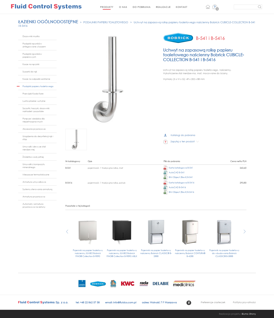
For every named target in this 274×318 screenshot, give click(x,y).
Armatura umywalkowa (34, 181)
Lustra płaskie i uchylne (34, 100)
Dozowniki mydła (31, 36)
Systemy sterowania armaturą (37, 189)
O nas (123, 7)
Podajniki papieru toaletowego (105, 22)
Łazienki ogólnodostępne (48, 21)
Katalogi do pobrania (179, 135)
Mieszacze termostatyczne (36, 174)
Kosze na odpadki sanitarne (36, 78)
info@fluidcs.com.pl (124, 302)
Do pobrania (142, 7)
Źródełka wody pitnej (33, 156)
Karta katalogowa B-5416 (179, 182)
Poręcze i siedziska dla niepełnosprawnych (34, 120)
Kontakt (181, 7)
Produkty (106, 7)
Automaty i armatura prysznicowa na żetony (34, 205)
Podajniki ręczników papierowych (32, 55)
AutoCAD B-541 (174, 172)
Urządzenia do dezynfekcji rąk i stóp (38, 138)
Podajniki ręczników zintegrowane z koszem (34, 45)
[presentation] (67, 233)
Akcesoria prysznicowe (34, 128)
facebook (188, 303)
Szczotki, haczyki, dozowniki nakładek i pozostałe (36, 110)
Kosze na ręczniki (31, 64)
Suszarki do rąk (30, 71)
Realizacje (163, 7)
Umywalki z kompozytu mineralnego (34, 166)
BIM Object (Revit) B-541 (178, 177)
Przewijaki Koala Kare (33, 93)
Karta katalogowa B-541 (178, 167)
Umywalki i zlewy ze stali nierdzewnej (34, 148)
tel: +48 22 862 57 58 (88, 302)
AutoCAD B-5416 (175, 187)
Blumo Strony (249, 313)
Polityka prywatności (244, 302)
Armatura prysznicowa (34, 196)
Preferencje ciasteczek (213, 302)
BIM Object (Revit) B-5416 (179, 192)
